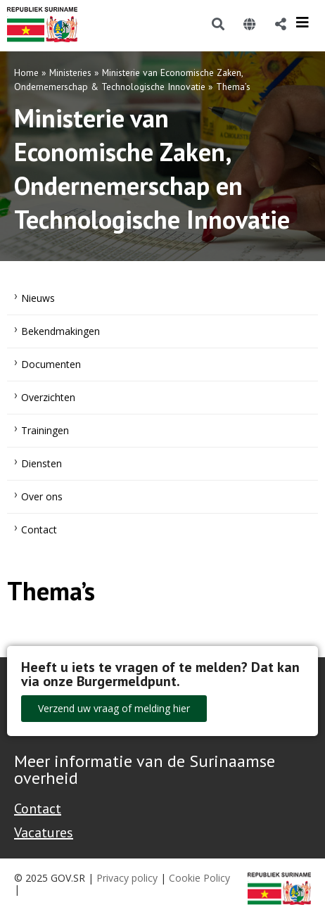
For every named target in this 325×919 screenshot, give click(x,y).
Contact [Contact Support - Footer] (37, 808)
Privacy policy (127, 878)
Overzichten (48, 397)
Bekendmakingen (60, 331)
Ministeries (70, 72)
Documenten (51, 364)
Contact (39, 529)
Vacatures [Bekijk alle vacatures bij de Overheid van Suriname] (43, 832)
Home (26, 72)
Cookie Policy (199, 878)
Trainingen (45, 430)
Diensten (41, 463)
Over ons (42, 496)
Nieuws (38, 298)
